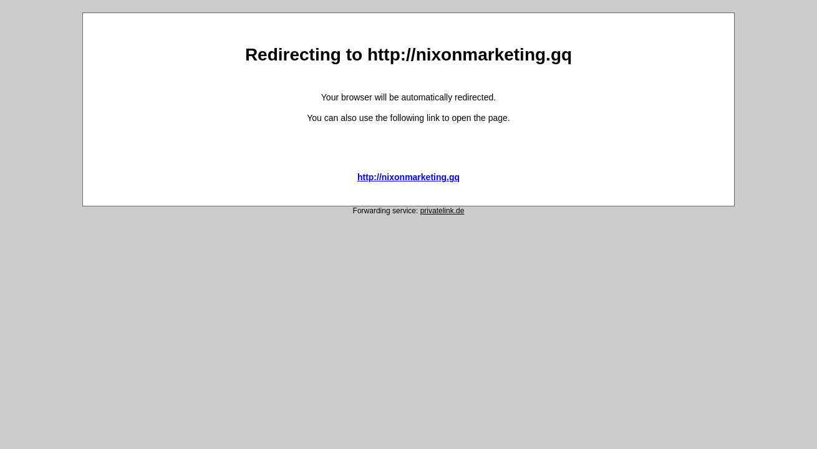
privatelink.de (442, 210)
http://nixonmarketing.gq (408, 177)
